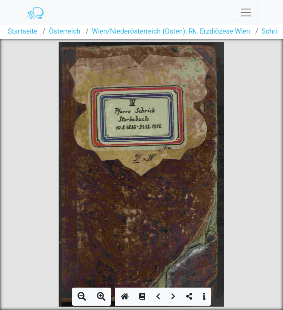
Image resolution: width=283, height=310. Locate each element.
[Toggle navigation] (246, 12)
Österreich (64, 31)
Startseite (22, 31)
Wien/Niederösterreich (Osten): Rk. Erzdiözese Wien (171, 31)
